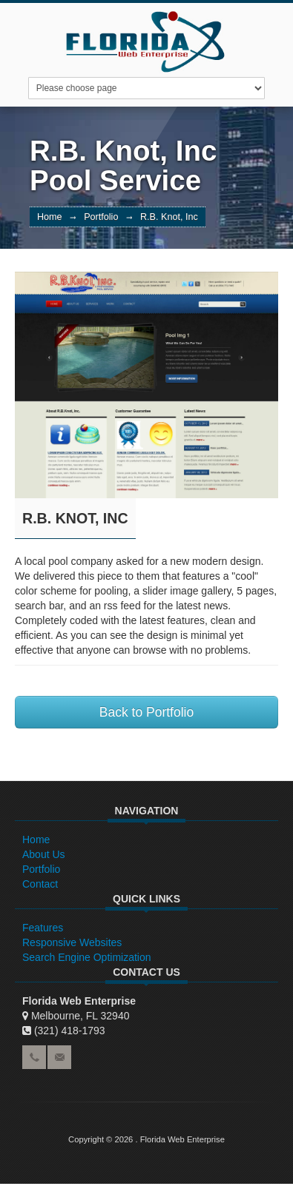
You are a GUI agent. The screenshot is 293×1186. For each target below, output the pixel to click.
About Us (43, 854)
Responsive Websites (72, 942)
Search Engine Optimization (86, 957)
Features (42, 928)
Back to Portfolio (146, 712)
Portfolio (101, 217)
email (59, 1057)
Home (49, 217)
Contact (40, 884)
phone (34, 1057)
